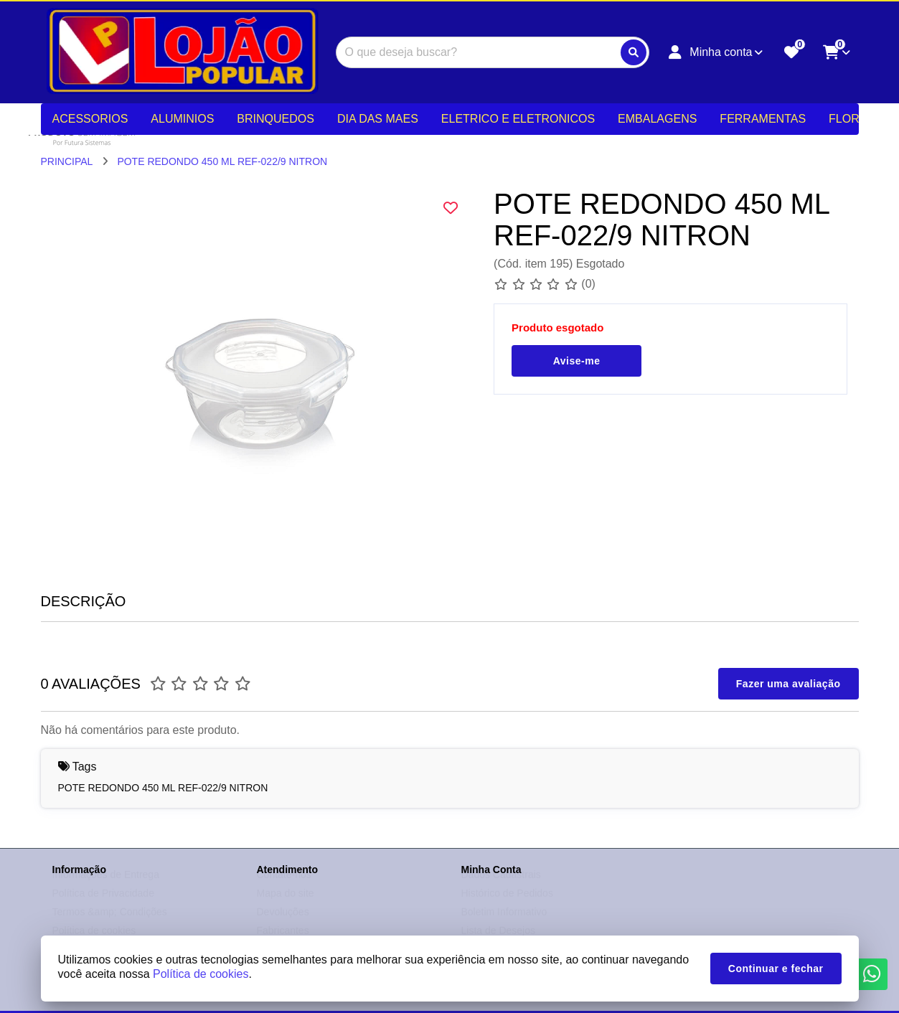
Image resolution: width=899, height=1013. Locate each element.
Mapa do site (285, 907)
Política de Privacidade (103, 907)
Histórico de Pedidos (507, 907)
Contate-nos (284, 888)
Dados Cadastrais (501, 888)
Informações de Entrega (105, 888)
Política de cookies (200, 974)
